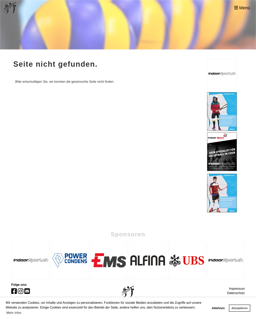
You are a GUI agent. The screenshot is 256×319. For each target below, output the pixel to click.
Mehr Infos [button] (13, 312)
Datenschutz (236, 293)
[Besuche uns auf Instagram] (20, 291)
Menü (242, 7)
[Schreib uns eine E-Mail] (27, 291)
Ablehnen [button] (218, 308)
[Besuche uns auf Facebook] (14, 291)
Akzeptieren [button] (239, 308)
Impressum (237, 288)
